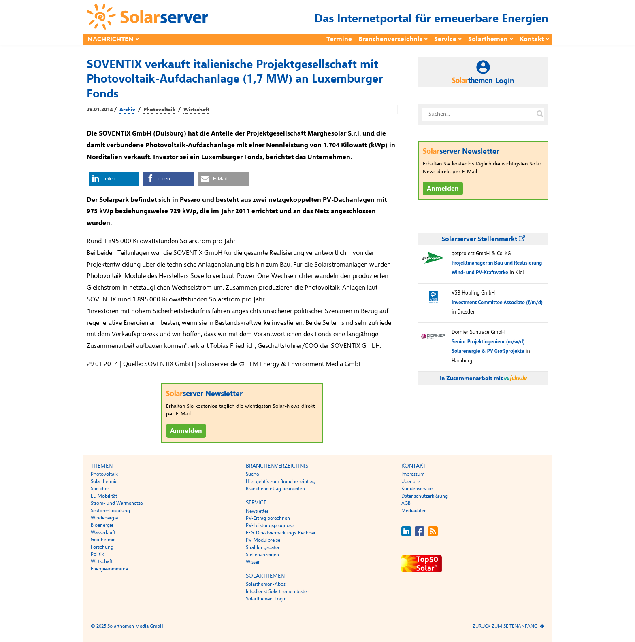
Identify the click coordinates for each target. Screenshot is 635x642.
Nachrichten (110, 39)
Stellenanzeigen (262, 554)
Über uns (410, 481)
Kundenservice (417, 488)
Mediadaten (414, 510)
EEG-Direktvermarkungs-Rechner (280, 533)
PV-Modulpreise (263, 540)
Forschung (102, 547)
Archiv (127, 109)
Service (445, 39)
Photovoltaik (159, 109)
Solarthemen (488, 39)
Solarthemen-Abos (266, 584)
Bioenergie (102, 525)
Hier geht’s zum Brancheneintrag (280, 481)
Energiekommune (109, 569)
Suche (252, 474)
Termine (339, 39)
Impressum (412, 474)
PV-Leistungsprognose (270, 525)
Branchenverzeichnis (390, 39)
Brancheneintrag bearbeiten (275, 488)
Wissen (253, 562)
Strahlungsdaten (263, 547)
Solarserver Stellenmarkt (483, 239)
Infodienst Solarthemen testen (277, 591)
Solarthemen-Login (266, 598)
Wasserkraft (103, 532)
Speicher (100, 488)
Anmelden (186, 430)
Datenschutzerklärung (424, 496)
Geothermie (103, 539)
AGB (406, 503)
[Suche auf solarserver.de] (540, 114)
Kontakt (532, 39)
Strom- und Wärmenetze (117, 503)
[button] (114, 179)
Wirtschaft (196, 109)
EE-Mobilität (104, 496)
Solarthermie (104, 481)
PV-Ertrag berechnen (268, 518)
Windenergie (104, 518)
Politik (97, 554)
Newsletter (257, 511)
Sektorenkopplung (110, 510)
